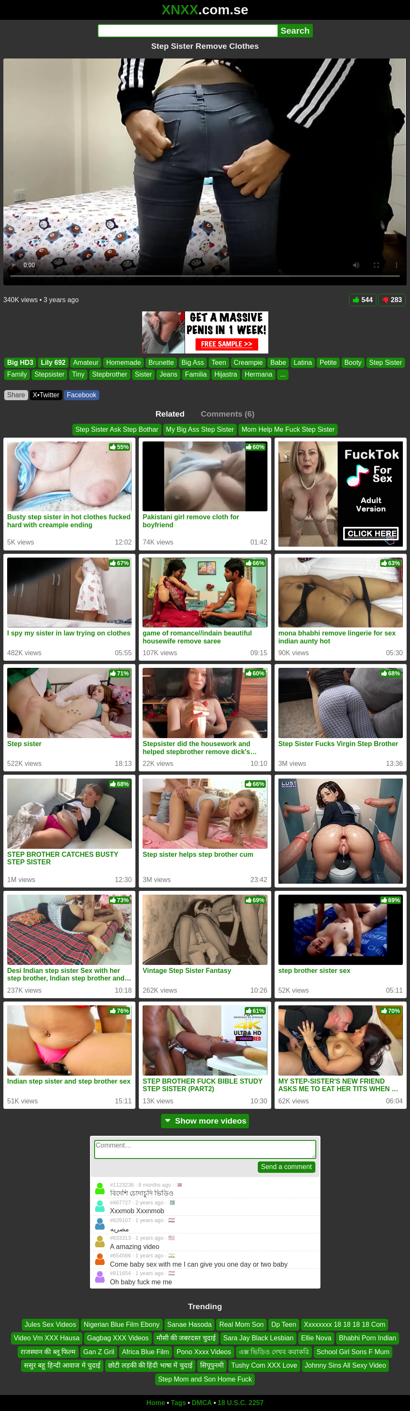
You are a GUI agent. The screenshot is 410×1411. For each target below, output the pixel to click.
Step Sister (385, 362)
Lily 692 (53, 362)
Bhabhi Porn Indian (367, 1338)
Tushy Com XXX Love (264, 1365)
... (283, 374)
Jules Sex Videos (50, 1324)
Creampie (248, 362)
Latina (303, 362)
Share (16, 395)
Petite (328, 362)
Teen (219, 362)
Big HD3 (20, 362)
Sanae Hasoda (189, 1324)
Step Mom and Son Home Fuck (205, 1379)
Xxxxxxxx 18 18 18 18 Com (345, 1324)
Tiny (78, 374)
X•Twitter (46, 395)
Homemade (123, 362)
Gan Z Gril (98, 1351)
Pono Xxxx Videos (204, 1351)
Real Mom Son (241, 1324)
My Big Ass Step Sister (200, 429)
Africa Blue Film (145, 1351)
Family (17, 374)
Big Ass (193, 362)
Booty (353, 362)
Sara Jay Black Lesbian (258, 1338)
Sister (143, 374)
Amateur (85, 362)
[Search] (188, 30)
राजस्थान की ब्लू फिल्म (48, 1351)
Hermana (258, 374)
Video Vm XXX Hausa (46, 1338)
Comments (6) (227, 413)
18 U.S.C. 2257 (241, 1402)
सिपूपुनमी (212, 1365)
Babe (278, 362)
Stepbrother (109, 374)
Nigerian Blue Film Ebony (122, 1324)
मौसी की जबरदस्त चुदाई (186, 1338)
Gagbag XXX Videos (117, 1338)
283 (392, 299)
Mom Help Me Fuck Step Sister (287, 429)
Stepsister (49, 374)
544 (363, 299)
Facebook (81, 395)
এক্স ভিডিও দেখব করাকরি (274, 1351)
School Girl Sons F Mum (353, 1351)
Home (155, 1402)
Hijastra (225, 374)
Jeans (168, 374)
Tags (178, 1402)
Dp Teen (283, 1324)
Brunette (161, 362)
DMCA (202, 1402)
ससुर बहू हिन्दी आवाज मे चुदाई (62, 1365)
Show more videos (205, 1120)
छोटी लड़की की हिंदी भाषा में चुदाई (150, 1365)
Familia (196, 374)
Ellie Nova (316, 1338)
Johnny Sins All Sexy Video (345, 1365)
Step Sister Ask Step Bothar (116, 429)
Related (170, 413)
